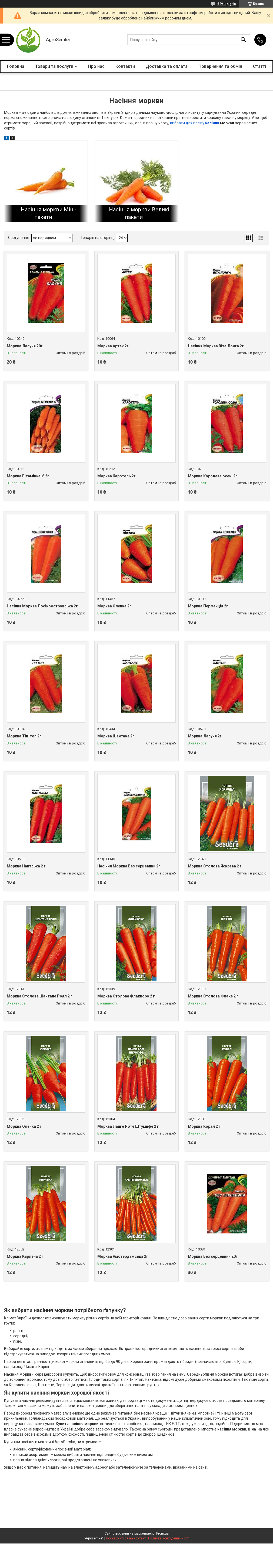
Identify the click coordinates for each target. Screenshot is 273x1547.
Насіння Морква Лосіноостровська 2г (42, 606)
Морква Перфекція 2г (208, 606)
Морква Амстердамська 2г (122, 1256)
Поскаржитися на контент (126, 1538)
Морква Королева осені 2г (212, 476)
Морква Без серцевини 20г (213, 1256)
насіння (212, 123)
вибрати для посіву (187, 123)
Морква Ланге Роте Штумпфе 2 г (128, 1126)
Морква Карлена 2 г (25, 1256)
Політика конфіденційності (168, 1538)
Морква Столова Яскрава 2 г (215, 866)
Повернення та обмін (220, 66)
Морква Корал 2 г (204, 1126)
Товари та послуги (54, 66)
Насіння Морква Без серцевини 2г (128, 866)
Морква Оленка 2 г (24, 1126)
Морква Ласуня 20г (25, 346)
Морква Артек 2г (113, 346)
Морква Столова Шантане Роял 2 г (39, 996)
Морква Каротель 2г (116, 476)
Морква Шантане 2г (115, 736)
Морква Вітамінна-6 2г (28, 476)
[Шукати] (243, 40)
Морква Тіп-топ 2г (24, 736)
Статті (259, 66)
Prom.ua (162, 1533)
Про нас (96, 66)
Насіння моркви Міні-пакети (48, 213)
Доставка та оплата (167, 66)
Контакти (125, 66)
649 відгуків (226, 4)
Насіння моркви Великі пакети (139, 213)
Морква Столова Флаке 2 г (213, 996)
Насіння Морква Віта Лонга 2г (216, 346)
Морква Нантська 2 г (26, 866)
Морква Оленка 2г (114, 606)
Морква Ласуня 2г (205, 736)
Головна (15, 66)
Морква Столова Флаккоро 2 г (126, 996)
